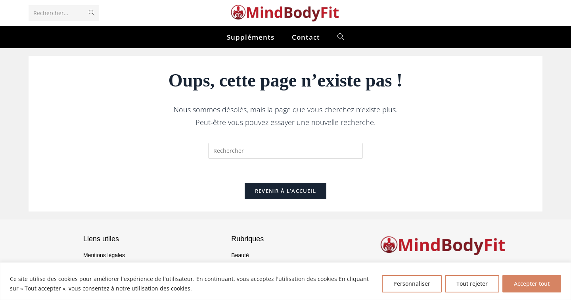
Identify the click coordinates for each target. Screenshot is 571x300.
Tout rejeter (472, 283)
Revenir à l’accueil (285, 190)
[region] (285, 281)
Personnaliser (411, 283)
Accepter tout (532, 283)
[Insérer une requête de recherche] (285, 151)
